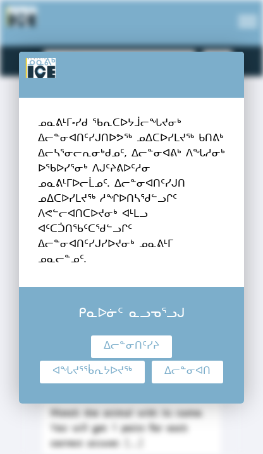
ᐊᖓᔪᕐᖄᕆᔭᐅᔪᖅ (92, 372)
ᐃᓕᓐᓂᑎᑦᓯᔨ (131, 347)
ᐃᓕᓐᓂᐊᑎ (187, 372)
